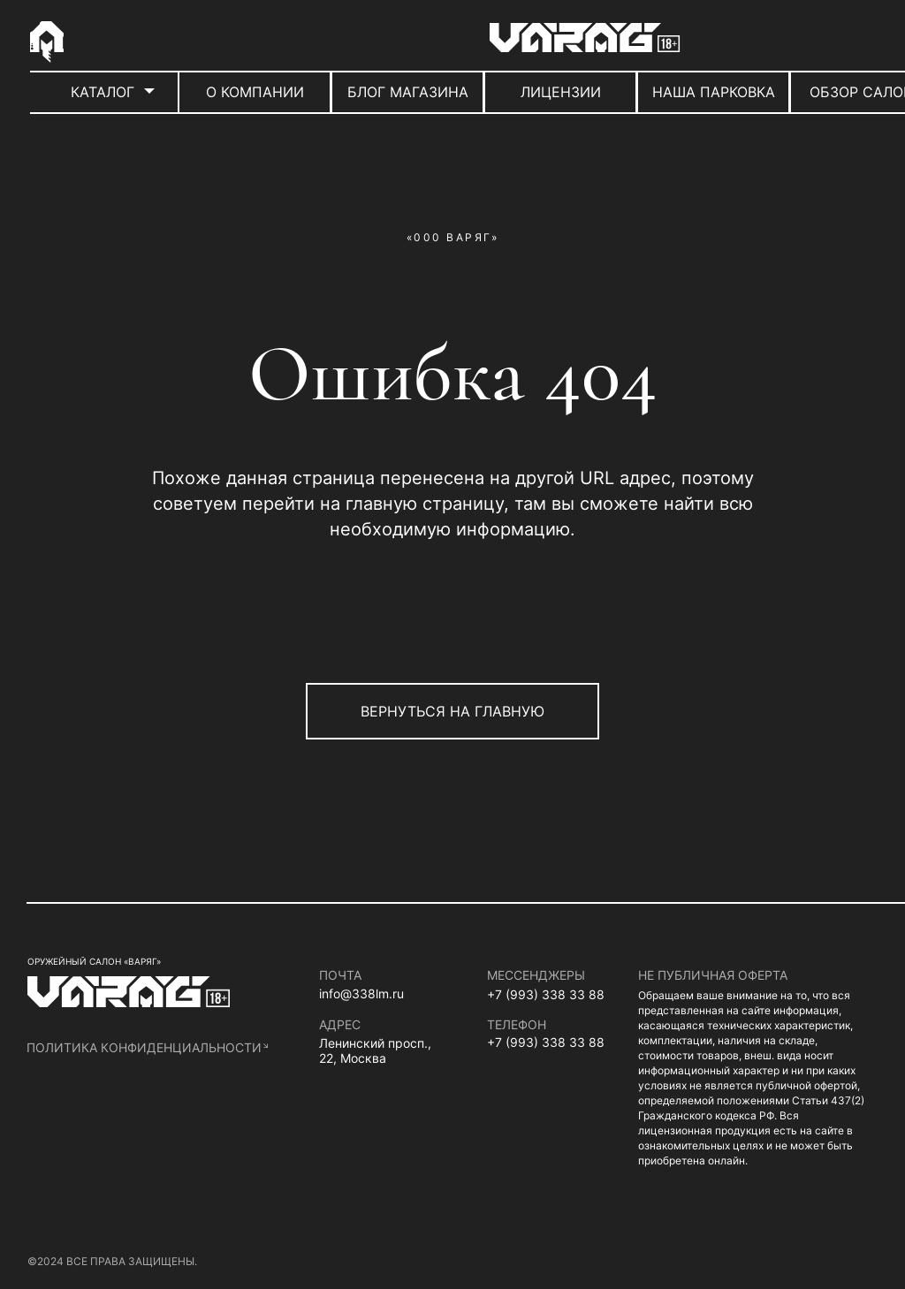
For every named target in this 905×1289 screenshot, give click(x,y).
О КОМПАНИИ (255, 92)
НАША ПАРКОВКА (713, 92)
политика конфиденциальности (144, 1047)
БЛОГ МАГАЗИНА (407, 92)
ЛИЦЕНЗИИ (561, 92)
